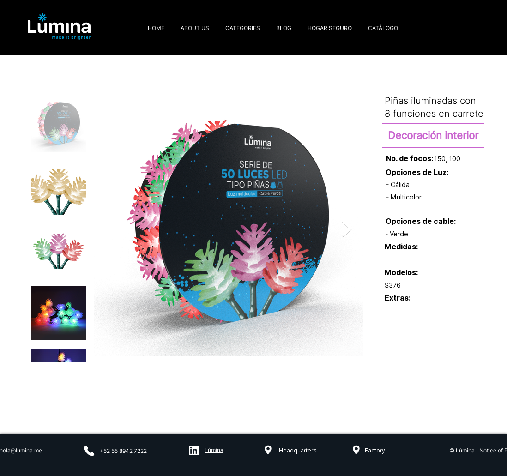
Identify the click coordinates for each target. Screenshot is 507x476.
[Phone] (89, 451)
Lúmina (214, 449)
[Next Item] (347, 228)
